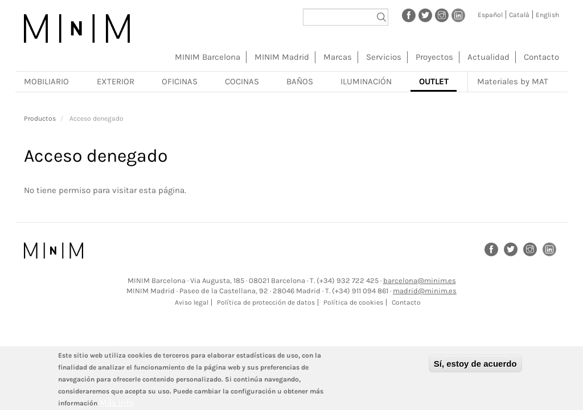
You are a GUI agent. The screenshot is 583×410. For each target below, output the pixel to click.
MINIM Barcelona (207, 57)
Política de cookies (353, 302)
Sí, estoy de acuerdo (475, 367)
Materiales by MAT (512, 81)
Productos (40, 118)
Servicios (383, 57)
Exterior (115, 81)
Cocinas (242, 81)
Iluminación (366, 81)
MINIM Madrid (281, 57)
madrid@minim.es (425, 290)
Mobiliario (46, 81)
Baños (299, 81)
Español (490, 15)
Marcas (337, 57)
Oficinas (180, 81)
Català (519, 15)
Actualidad (488, 57)
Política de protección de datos (266, 302)
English (547, 15)
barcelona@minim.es (419, 280)
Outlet (434, 81)
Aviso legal (191, 302)
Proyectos (434, 57)
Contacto (541, 57)
